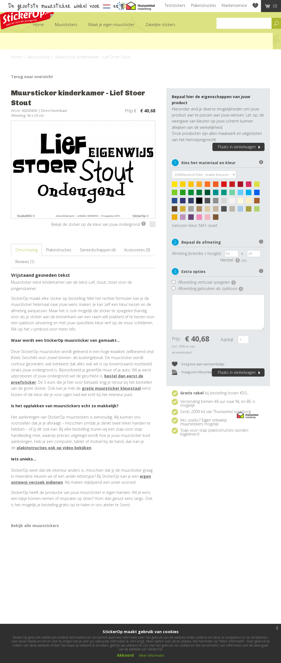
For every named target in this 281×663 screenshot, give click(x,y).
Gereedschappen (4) (98, 249)
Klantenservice (234, 5)
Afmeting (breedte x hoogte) (196, 253)
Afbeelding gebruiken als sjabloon (210, 288)
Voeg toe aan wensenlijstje (198, 364)
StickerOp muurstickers (27, 15)
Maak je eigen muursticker (111, 24)
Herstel (230, 260)
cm (244, 260)
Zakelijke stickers (160, 24)
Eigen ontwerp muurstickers (203, 421)
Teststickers (175, 5)
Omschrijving (26, 249)
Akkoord (125, 655)
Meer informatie (151, 655)
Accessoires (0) (137, 249)
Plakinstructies (203, 5)
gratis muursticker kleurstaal (111, 388)
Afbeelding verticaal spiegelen (207, 282)
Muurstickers (66, 24)
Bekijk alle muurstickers (35, 525)
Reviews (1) (24, 261)
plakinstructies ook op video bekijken (54, 447)
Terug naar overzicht (32, 76)
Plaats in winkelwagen (240, 146)
